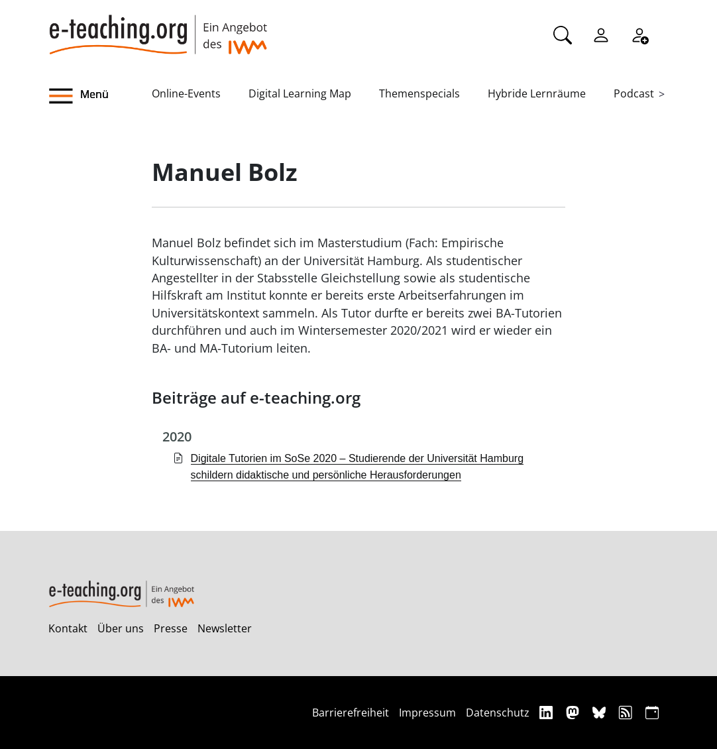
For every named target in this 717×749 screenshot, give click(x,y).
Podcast (634, 93)
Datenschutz (497, 712)
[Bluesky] (600, 712)
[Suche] (562, 34)
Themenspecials (419, 93)
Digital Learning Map (299, 93)
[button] (100, 96)
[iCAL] (652, 712)
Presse (171, 628)
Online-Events (186, 93)
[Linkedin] (547, 712)
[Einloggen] (601, 34)
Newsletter (224, 628)
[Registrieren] (639, 34)
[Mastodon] (574, 712)
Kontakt (67, 628)
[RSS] (627, 712)
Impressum (427, 712)
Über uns (120, 628)
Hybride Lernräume (537, 93)
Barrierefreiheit (350, 712)
